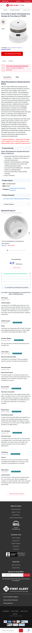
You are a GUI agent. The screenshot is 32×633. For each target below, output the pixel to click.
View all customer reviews (16, 494)
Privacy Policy (15, 611)
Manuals (10, 61)
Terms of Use (23, 611)
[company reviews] (16, 554)
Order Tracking (16, 538)
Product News (16, 568)
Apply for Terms (16, 512)
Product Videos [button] (16, 204)
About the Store (16, 565)
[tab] (7, 77)
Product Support (16, 543)
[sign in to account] (30, 5)
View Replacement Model (12, 54)
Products (6, 10)
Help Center (16, 546)
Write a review (16, 267)
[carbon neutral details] (16, 525)
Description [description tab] (7, 77)
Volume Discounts (16, 509)
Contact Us (16, 549)
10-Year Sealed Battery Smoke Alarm (13, 241)
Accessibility (6, 611)
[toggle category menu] (1, 5)
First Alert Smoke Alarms (16, 10)
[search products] (21, 630)
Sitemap (15, 614)
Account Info (16, 540)
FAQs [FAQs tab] (17, 77)
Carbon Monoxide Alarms (16, 517)
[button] (18, 31)
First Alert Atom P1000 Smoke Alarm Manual (16, 199)
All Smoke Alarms (27, 10)
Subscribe (26, 575)
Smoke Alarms (16, 515)
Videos (4, 61)
